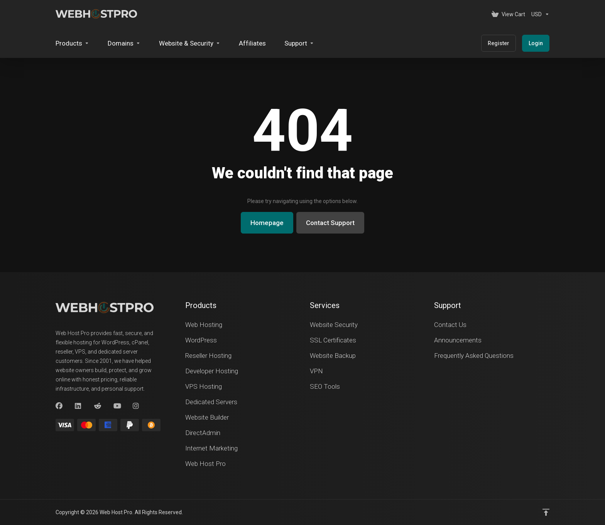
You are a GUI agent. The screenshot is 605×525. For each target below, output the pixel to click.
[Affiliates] (252, 43)
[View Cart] (508, 14)
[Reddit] (97, 406)
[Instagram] (136, 406)
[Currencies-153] (538, 14)
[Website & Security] (190, 43)
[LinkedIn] (78, 406)
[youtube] (117, 406)
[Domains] (124, 43)
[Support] (299, 43)
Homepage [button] (267, 223)
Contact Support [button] (330, 223)
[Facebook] (59, 406)
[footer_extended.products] (72, 43)
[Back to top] (546, 512)
